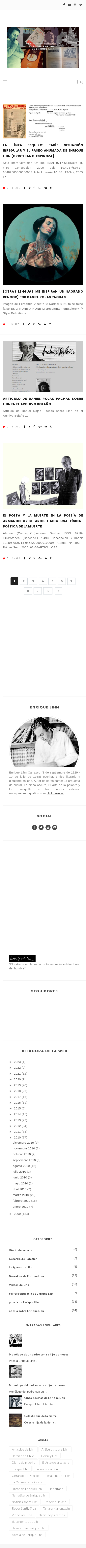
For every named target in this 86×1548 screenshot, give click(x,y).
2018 (18, 1091)
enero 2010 (21, 1206)
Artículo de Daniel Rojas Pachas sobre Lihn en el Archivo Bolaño (43, 401)
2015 (18, 1108)
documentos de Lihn (25, 1521)
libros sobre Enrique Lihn (28, 1528)
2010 (18, 1137)
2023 (18, 1061)
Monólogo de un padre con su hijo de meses (38, 1354)
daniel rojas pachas (52, 1515)
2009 (18, 1213)
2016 (18, 1102)
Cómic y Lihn (49, 1456)
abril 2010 (20, 1189)
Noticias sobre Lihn (25, 1502)
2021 (18, 1073)
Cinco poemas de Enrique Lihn (44, 1397)
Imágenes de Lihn (20, 1267)
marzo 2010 (21, 1195)
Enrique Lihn (20, 1469)
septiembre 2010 (25, 1160)
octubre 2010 (22, 1154)
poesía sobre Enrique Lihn (26, 1311)
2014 (18, 1114)
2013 (18, 1120)
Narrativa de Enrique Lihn (26, 1276)
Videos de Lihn (19, 1284)
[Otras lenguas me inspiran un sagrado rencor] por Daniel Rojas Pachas (43, 294)
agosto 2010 (22, 1166)
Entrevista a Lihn (47, 1469)
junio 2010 (20, 1177)
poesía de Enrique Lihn (24, 1302)
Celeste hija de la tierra (40, 1416)
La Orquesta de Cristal (27, 1482)
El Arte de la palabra (56, 1462)
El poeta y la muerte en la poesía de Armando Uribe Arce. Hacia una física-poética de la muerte (43, 520)
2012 (18, 1126)
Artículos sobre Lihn (55, 1449)
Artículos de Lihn (23, 1449)
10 (48, 591)
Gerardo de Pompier (23, 1258)
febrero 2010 (22, 1200)
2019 (18, 1085)
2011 (18, 1131)
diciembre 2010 (24, 1142)
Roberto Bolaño (56, 1502)
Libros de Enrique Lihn (27, 1489)
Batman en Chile (23, 1456)
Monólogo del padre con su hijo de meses (37, 1385)
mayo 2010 (21, 1183)
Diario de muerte (20, 1250)
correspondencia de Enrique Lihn (31, 1293)
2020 (18, 1079)
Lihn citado (56, 1489)
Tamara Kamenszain (56, 1508)
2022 (18, 1067)
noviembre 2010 (24, 1148)
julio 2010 (20, 1171)
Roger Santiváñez (24, 1508)
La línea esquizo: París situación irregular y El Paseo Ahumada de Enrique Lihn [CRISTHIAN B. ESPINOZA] (43, 150)
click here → (55, 793)
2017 (18, 1096)
